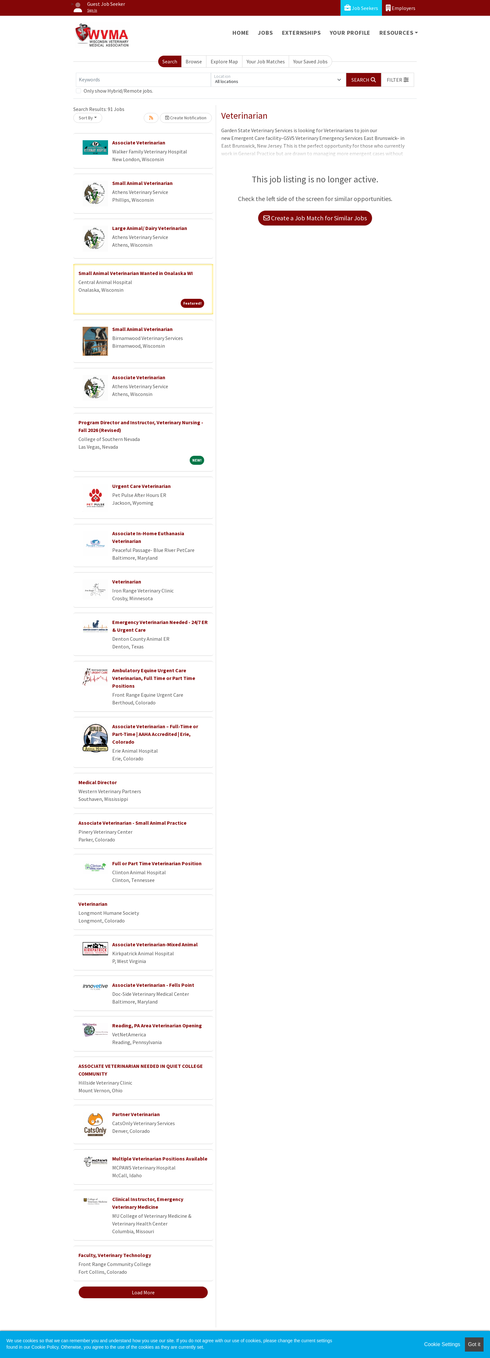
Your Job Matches (266, 61)
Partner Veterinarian (136, 1114)
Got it (474, 1344)
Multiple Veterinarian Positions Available (159, 1158)
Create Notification (185, 118)
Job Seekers (361, 8)
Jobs (265, 32)
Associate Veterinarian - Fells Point (153, 985)
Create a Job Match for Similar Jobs (315, 218)
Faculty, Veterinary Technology (114, 1255)
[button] (397, 80)
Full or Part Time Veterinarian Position (157, 863)
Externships (301, 32)
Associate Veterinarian (138, 142)
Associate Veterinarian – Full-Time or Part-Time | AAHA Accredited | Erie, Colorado (155, 734)
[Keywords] (143, 80)
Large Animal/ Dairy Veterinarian (149, 228)
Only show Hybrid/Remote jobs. (118, 90)
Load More (143, 1292)
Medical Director (97, 782)
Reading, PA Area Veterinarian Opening (157, 1025)
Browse (194, 61)
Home (240, 32)
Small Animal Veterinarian (142, 183)
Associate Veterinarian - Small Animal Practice (132, 823)
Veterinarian (126, 581)
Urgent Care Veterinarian (141, 486)
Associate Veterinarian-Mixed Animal (155, 944)
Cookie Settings (442, 1344)
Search (169, 61)
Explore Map (224, 61)
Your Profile (350, 32)
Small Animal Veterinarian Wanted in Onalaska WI (135, 273)
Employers (400, 8)
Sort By (86, 118)
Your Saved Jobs (310, 61)
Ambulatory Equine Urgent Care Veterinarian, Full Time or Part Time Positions (153, 678)
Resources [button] (396, 32)
